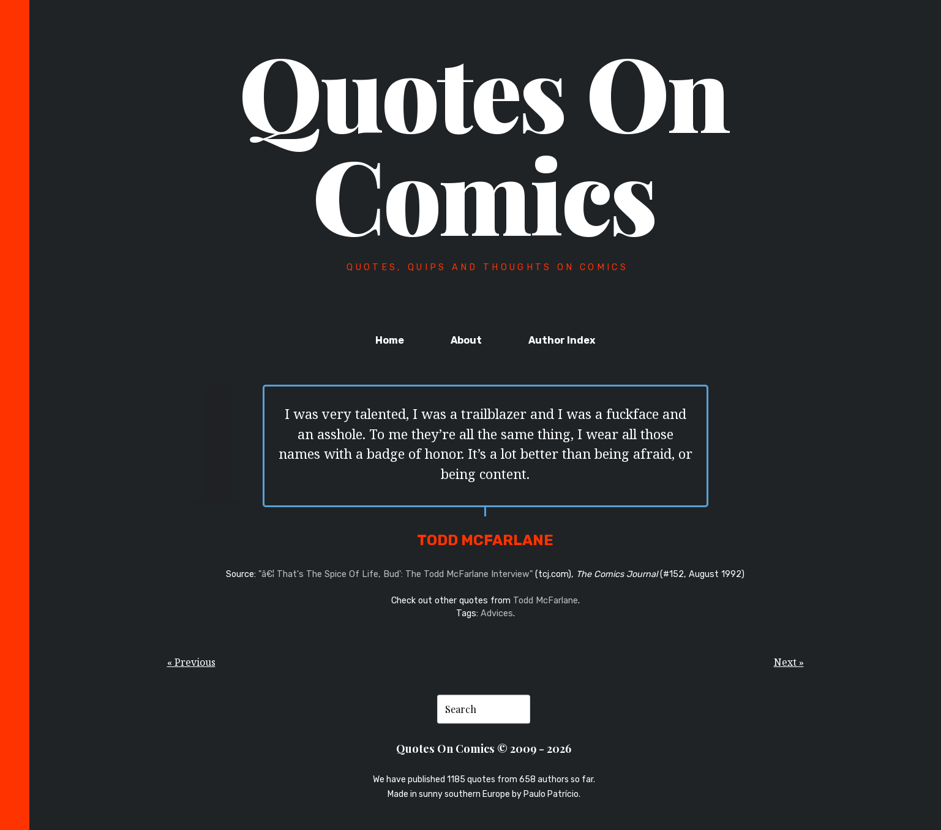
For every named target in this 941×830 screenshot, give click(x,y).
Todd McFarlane (545, 600)
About (466, 340)
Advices (497, 613)
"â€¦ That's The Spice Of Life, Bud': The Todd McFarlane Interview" (395, 574)
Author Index (561, 340)
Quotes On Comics (484, 142)
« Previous (191, 662)
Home (389, 340)
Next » (789, 662)
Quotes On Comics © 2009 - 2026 (483, 748)
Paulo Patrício (551, 794)
